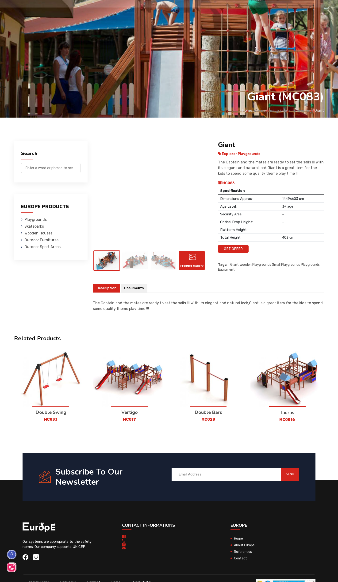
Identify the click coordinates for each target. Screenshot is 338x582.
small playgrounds (286, 265)
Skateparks (94, 10)
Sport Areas (195, 10)
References (222, 10)
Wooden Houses (123, 10)
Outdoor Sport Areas (42, 247)
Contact (245, 10)
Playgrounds (66, 10)
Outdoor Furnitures (160, 10)
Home (227, 110)
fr (309, 11)
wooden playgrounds (255, 265)
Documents (135, 293)
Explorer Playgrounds (289, 110)
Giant (234, 265)
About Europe (245, 550)
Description (107, 293)
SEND (285, 480)
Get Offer (233, 249)
